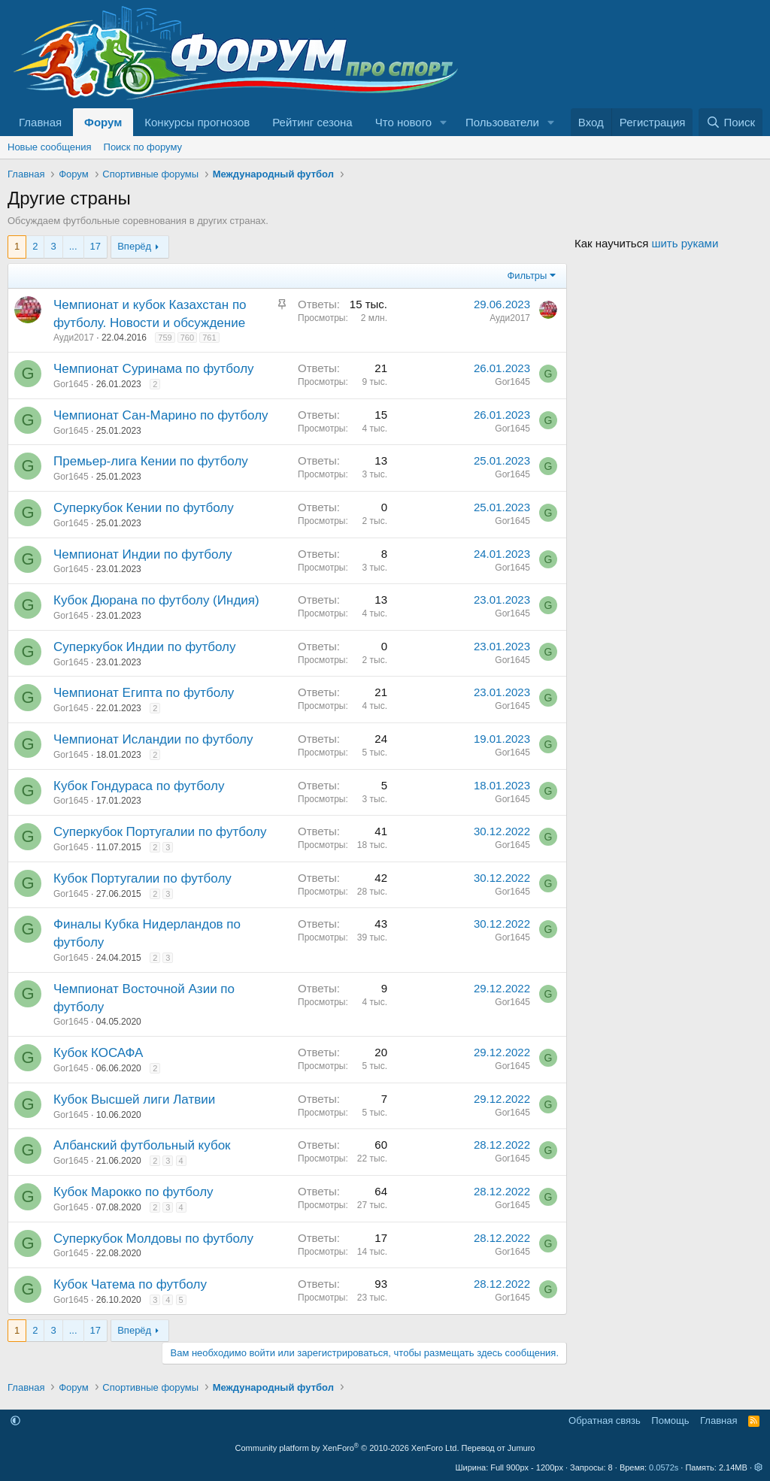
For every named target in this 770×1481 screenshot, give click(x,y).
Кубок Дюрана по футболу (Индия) (156, 600)
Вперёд (134, 246)
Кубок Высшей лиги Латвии (134, 1099)
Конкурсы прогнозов (197, 122)
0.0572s (663, 1467)
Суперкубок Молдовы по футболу (153, 1238)
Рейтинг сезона (312, 122)
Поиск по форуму (143, 147)
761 (209, 337)
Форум (103, 122)
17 (95, 246)
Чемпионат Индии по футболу (142, 554)
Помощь (670, 1420)
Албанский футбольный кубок (142, 1145)
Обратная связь (604, 1420)
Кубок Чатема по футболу (130, 1284)
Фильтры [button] (527, 275)
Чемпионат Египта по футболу (143, 693)
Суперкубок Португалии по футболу (159, 832)
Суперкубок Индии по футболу (144, 647)
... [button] (73, 246)
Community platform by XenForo (347, 1447)
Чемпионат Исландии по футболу (153, 739)
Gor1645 (71, 384)
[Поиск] (730, 122)
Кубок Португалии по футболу (142, 878)
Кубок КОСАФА (98, 1053)
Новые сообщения (50, 147)
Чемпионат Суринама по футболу (153, 369)
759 (164, 337)
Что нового (403, 122)
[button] (443, 122)
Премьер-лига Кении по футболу (150, 461)
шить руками (684, 243)
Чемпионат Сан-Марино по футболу (160, 415)
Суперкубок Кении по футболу (143, 508)
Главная (40, 122)
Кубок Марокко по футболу (133, 1192)
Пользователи (502, 122)
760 (187, 337)
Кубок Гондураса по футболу (138, 786)
